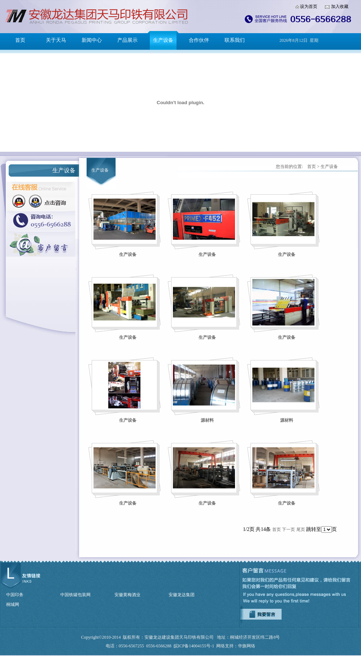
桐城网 (12, 604)
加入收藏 (339, 6)
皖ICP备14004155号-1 (194, 645)
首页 (20, 40)
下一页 (288, 529)
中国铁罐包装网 (75, 594)
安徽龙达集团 (182, 594)
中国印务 (14, 594)
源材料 (207, 420)
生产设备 (163, 40)
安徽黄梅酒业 (127, 594)
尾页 (300, 529)
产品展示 (127, 40)
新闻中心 (92, 40)
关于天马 (56, 40)
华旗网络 (246, 645)
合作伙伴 (199, 40)
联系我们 (235, 40)
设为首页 (308, 6)
